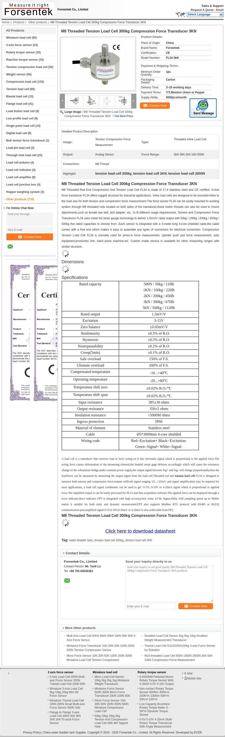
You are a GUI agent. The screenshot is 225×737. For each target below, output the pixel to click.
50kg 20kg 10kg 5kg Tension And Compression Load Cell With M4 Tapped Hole (111, 721)
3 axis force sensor (19, 45)
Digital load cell (16, 133)
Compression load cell (21, 81)
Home (5, 22)
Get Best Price (124, 116)
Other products (37, 22)
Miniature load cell (18, 37)
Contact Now (29, 237)
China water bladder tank (59, 732)
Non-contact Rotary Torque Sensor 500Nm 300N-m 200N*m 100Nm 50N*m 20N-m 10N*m (156, 694)
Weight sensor (16, 74)
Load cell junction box (21, 184)
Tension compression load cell (27, 67)
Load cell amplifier (18, 177)
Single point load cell (20, 125)
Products (18, 22)
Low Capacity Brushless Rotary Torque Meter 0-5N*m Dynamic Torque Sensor (155, 709)
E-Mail (188, 673)
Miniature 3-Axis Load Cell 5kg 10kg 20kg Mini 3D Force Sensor (66, 692)
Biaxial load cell (16, 96)
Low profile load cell (19, 118)
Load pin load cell (18, 148)
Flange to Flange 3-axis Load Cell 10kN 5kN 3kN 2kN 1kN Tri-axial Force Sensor (65, 718)
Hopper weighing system (23, 192)
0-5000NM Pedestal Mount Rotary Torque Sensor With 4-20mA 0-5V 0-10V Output (157, 680)
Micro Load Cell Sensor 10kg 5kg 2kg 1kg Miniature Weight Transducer (111, 680)
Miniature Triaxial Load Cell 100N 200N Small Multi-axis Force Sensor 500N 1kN (67, 704)
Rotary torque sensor (20, 52)
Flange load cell (16, 103)
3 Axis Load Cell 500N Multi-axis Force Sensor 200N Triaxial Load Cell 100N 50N (68, 680)
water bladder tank (81, 540)
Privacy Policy (32, 732)
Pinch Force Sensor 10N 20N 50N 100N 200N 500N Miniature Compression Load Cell (111, 706)
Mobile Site (192, 678)
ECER (198, 732)
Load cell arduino (18, 162)
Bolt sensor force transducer (25, 140)
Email (220, 10)
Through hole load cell (21, 155)
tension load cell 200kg (108, 540)
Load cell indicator (18, 170)
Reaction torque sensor (22, 59)
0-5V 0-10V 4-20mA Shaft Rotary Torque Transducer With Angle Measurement (156, 723)
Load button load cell (20, 111)
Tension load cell (17, 89)
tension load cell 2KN (138, 540)
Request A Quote (202, 10)
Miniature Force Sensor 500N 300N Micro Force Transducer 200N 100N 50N (112, 692)
